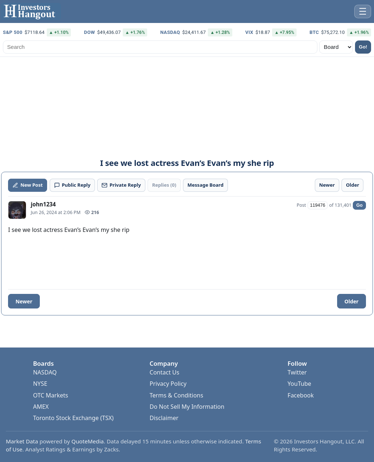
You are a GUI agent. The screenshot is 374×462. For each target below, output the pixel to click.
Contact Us (164, 372)
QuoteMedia (88, 441)
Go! (363, 47)
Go (359, 205)
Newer (23, 301)
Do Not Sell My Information (187, 407)
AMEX (41, 407)
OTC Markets (50, 395)
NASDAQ (45, 372)
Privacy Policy (168, 384)
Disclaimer (164, 418)
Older (351, 301)
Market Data (22, 441)
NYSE (40, 384)
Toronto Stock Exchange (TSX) (73, 418)
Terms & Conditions (176, 395)
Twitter (296, 372)
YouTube (299, 384)
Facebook (300, 395)
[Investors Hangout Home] (31, 11)
